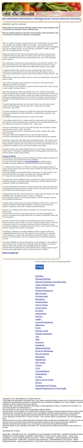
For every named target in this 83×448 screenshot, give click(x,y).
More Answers (41, 294)
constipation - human (10, 438)
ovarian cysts (73, 436)
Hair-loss (38, 316)
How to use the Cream (44, 380)
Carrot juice (55, 18)
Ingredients (39, 345)
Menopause (40, 299)
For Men (38, 377)
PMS (37, 339)
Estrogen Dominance (43, 334)
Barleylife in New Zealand (35, 436)
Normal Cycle (40, 288)
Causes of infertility (9, 156)
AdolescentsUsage (42, 348)
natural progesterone (10, 439)
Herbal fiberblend (12, 18)
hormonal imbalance (32, 161)
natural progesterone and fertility (66, 438)
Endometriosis (41, 374)
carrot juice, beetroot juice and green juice (50, 441)
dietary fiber (7, 434)
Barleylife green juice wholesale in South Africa (44, 434)
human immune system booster (56, 436)
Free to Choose (41, 305)
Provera (38, 365)
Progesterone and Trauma (45, 386)
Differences (39, 325)
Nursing (38, 383)
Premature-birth (41, 296)
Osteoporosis (40, 360)
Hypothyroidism (41, 302)
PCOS (37, 328)
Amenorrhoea (40, 314)
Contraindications (42, 371)
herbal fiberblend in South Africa (61, 439)
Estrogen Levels (41, 331)
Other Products (75, 18)
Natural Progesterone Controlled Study (50, 282)
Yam (37, 337)
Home (4, 18)
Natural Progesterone (26, 18)
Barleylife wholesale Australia (72, 434)
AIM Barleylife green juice (42, 18)
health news (23, 439)
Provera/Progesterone (44, 322)
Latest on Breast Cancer (45, 285)
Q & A (37, 368)
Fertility (38, 319)
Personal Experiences (44, 291)
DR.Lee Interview (42, 354)
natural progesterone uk (25, 441)
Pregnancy (39, 342)
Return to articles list (10, 253)
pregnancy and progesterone (38, 439)
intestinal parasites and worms (28, 438)
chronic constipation (47, 438)
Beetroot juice (64, 18)
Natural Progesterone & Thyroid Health (50, 388)
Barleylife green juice (19, 434)
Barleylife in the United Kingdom (14, 436)
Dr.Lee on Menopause (44, 351)
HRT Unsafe (40, 363)
